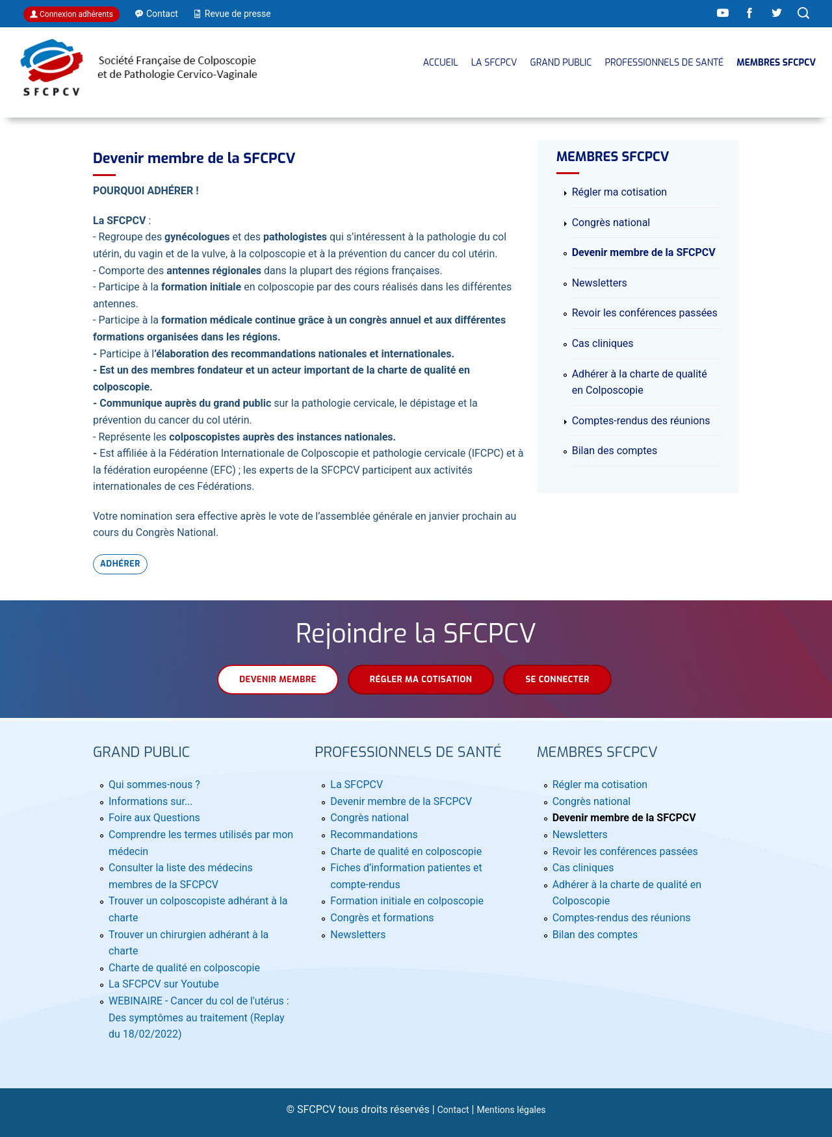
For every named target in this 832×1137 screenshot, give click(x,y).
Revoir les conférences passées (645, 313)
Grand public (561, 63)
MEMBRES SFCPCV (776, 63)
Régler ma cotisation (619, 192)
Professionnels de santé (664, 63)
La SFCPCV (494, 63)
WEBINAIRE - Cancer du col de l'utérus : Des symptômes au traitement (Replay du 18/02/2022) (199, 1017)
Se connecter (557, 679)
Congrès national (611, 222)
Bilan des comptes (614, 450)
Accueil (440, 63)
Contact (453, 1110)
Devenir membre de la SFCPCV (644, 252)
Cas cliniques (603, 343)
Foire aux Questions (154, 818)
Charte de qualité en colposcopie (184, 968)
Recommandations (374, 834)
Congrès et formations (382, 918)
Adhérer (120, 563)
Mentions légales (510, 1110)
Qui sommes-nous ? (154, 784)
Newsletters (599, 283)
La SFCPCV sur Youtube (164, 984)
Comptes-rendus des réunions (641, 421)
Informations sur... (151, 801)
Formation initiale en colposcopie (407, 901)
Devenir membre (278, 679)
